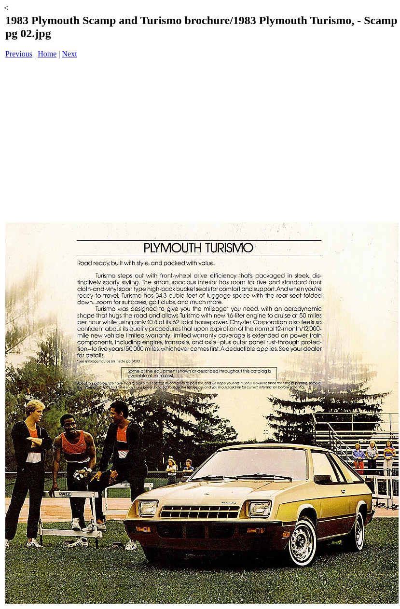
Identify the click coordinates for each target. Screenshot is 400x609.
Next (69, 54)
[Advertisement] (202, 141)
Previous (18, 54)
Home (47, 54)
